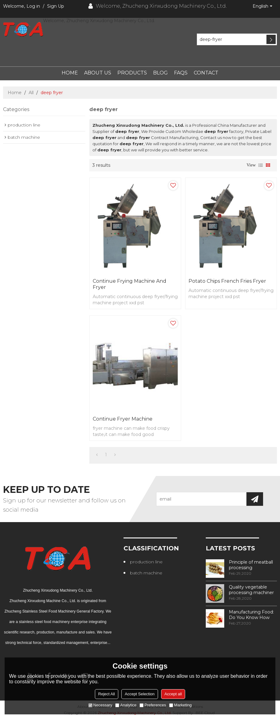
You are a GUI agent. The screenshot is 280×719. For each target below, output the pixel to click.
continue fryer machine (122, 419)
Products (132, 73)
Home (70, 73)
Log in (33, 6)
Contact (206, 73)
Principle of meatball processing (251, 564)
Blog (160, 73)
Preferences (153, 705)
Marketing (180, 705)
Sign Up (55, 6)
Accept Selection (140, 694)
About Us (97, 73)
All (31, 92)
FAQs (181, 73)
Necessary (100, 705)
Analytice (125, 705)
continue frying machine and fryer (129, 284)
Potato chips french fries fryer (227, 281)
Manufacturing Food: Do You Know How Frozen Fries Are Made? (251, 614)
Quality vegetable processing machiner (251, 589)
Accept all (173, 694)
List (260, 165)
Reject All (106, 694)
